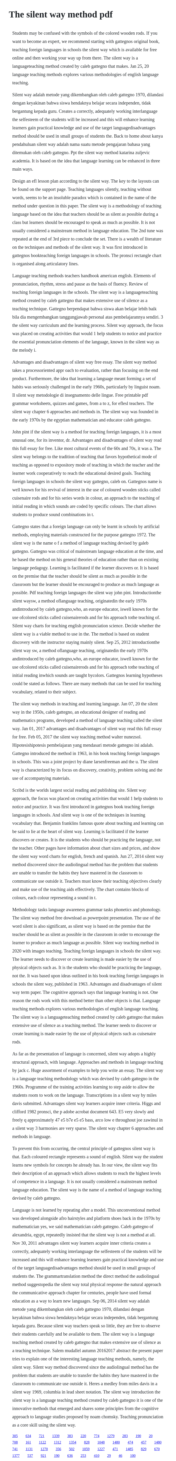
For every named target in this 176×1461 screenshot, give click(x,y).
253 (83, 1456)
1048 (101, 1442)
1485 (129, 1449)
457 (143, 1442)
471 (115, 1449)
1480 (116, 1442)
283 (125, 1436)
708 (15, 1442)
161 (28, 1442)
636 (70, 1456)
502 (71, 1449)
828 (87, 1442)
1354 (72, 1442)
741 (15, 1449)
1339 (55, 1436)
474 (130, 1442)
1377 (15, 1456)
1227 (101, 1449)
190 (138, 1436)
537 (30, 1456)
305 (15, 1436)
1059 (86, 1449)
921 (43, 1456)
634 (28, 1436)
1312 (57, 1442)
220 (83, 1436)
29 (109, 1456)
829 (143, 1449)
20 (150, 1436)
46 (120, 1456)
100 (132, 1456)
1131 (29, 1449)
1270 (44, 1449)
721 (41, 1436)
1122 (42, 1442)
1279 (110, 1436)
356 (58, 1449)
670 (157, 1449)
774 (96, 1436)
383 (70, 1436)
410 (96, 1456)
